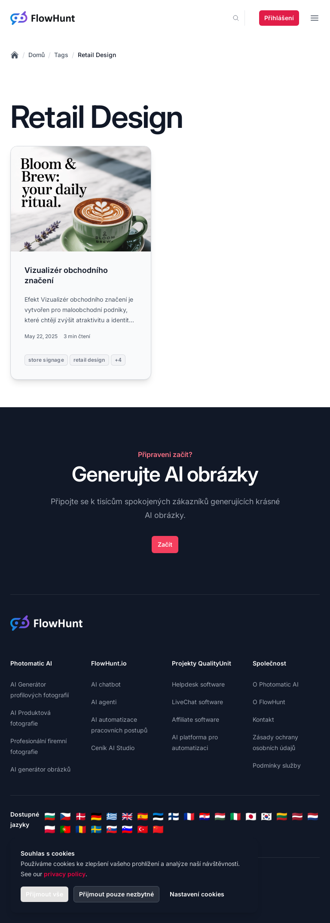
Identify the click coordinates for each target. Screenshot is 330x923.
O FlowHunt (269, 701)
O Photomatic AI (276, 684)
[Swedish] (96, 829)
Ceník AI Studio (112, 747)
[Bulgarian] (50, 816)
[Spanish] (143, 816)
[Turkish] (143, 829)
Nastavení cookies (197, 894)
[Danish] (81, 816)
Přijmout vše (44, 894)
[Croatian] (204, 816)
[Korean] (266, 816)
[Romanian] (81, 829)
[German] (96, 816)
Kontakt (263, 719)
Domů (36, 54)
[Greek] (112, 816)
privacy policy (65, 874)
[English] (127, 816)
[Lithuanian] (282, 816)
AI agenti (103, 701)
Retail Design (97, 54)
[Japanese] (251, 816)
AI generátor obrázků (40, 769)
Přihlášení (279, 17)
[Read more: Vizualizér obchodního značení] (81, 262)
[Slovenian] (127, 829)
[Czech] (65, 816)
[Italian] (235, 816)
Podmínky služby (277, 765)
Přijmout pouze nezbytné (116, 894)
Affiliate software (195, 719)
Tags (61, 54)
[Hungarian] (220, 816)
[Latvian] (297, 816)
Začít (165, 544)
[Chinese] (158, 829)
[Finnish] (173, 816)
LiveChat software (197, 701)
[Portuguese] (65, 829)
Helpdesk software (198, 684)
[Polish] (50, 829)
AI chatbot (106, 684)
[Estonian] (158, 816)
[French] (189, 816)
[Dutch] (313, 816)
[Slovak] (112, 829)
